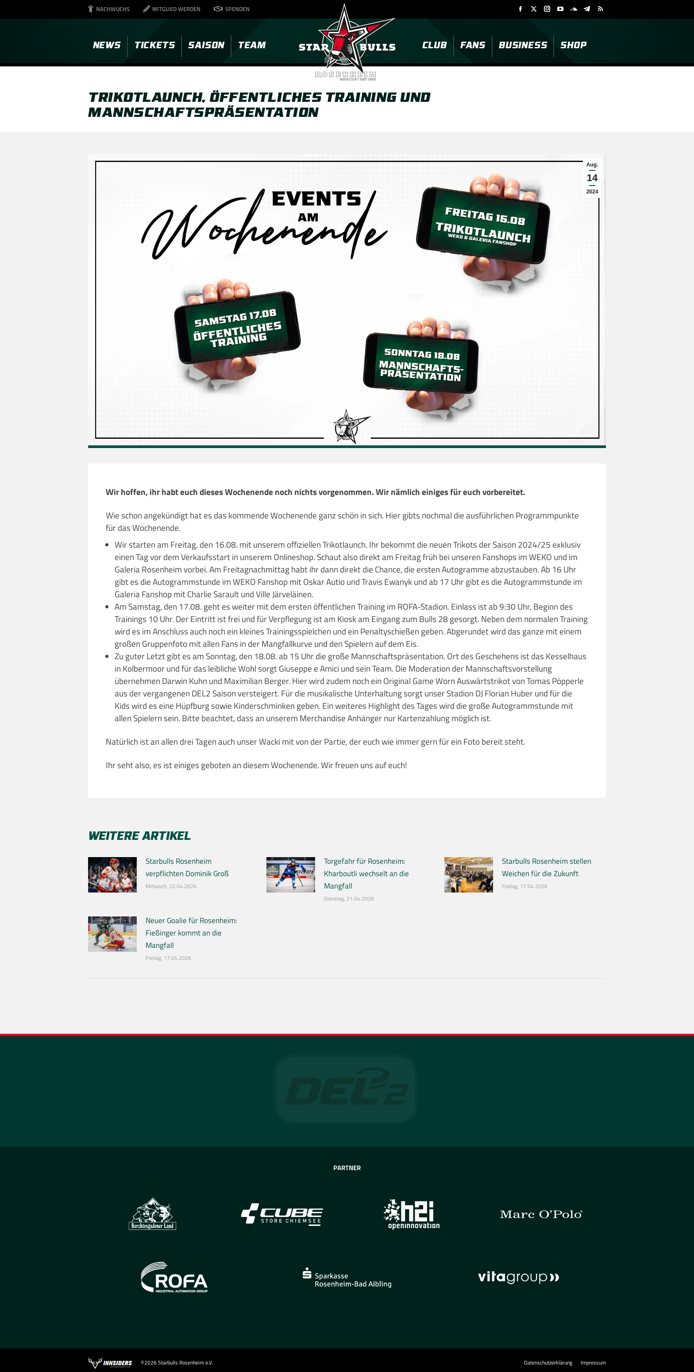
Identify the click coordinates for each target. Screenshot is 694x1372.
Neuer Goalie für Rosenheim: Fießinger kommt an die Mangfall (191, 933)
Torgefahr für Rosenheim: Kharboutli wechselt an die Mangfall (366, 873)
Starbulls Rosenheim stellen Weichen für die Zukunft (546, 867)
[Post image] (112, 875)
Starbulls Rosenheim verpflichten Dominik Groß (187, 867)
